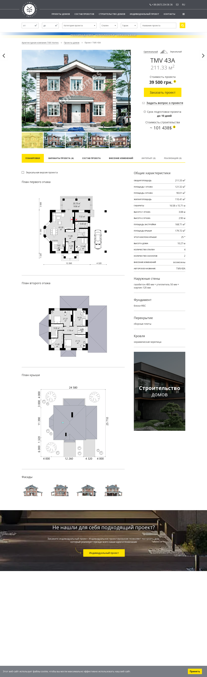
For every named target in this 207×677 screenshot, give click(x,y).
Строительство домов (112, 14)
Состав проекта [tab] (91, 158)
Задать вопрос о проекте (164, 103)
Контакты (169, 14)
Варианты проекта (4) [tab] (61, 158)
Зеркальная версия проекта (42, 172)
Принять (195, 671)
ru (183, 4)
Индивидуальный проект (144, 14)
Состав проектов (84, 14)
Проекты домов (61, 14)
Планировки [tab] (32, 158)
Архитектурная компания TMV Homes (40, 42)
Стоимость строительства (162, 122)
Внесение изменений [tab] (121, 158)
